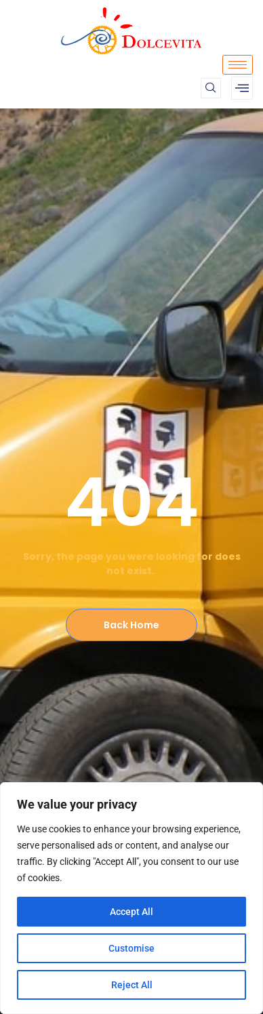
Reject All (132, 984)
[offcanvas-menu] (242, 88)
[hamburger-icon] (237, 65)
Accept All (131, 911)
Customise (131, 948)
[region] (131, 898)
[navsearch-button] (211, 88)
